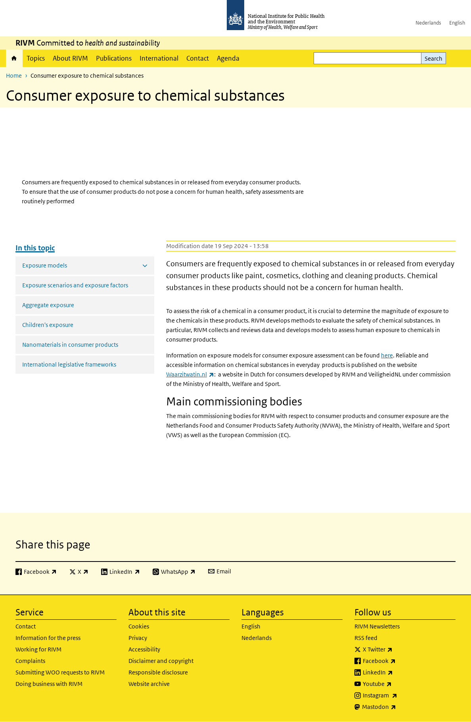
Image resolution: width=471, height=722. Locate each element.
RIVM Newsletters (377, 626)
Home (14, 58)
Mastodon (400, 707)
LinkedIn (399, 672)
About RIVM (70, 58)
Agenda (228, 58)
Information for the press (47, 638)
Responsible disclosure (158, 672)
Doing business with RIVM (48, 684)
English (457, 22)
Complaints (30, 661)
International (159, 58)
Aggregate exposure (48, 305)
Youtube (398, 684)
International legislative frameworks (69, 364)
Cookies (138, 626)
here (387, 355)
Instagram (401, 695)
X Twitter (398, 649)
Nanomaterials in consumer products (70, 344)
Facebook (400, 661)
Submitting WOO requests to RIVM (60, 672)
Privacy (137, 638)
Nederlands (428, 22)
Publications (114, 58)
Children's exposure (47, 325)
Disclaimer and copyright (160, 661)
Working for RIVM (38, 649)
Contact (197, 58)
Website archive (149, 684)
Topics (36, 58)
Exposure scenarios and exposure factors (75, 285)
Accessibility (144, 649)
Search (433, 58)
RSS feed (365, 638)
